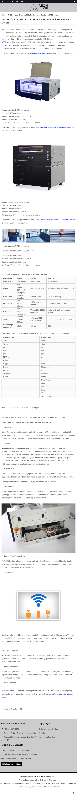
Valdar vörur (34, 780)
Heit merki (44, 780)
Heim (4, 15)
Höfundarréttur (27, 776)
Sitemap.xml (53, 780)
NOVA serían (57, 694)
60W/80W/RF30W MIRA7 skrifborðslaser (54, 127)
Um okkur (42, 733)
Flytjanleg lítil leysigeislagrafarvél (30, 787)
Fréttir (10, 15)
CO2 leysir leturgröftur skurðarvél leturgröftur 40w (19, 783)
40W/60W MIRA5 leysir (39, 53)
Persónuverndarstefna (46, 737)
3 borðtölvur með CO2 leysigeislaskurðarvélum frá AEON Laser (36, 15)
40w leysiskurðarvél (51, 787)
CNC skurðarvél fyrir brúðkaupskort (63, 783)
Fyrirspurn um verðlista (12, 764)
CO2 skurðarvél (44, 783)
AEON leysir (6, 42)
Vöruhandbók (24, 780)
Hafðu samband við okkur (48, 729)
